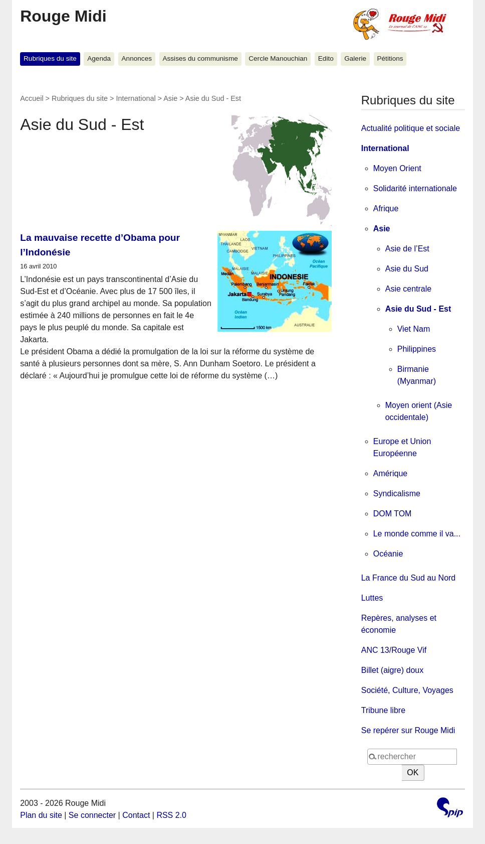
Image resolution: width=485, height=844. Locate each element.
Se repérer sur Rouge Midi (408, 730)
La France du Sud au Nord (408, 578)
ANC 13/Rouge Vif (393, 650)
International (135, 98)
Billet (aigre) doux (392, 670)
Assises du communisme (199, 58)
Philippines (416, 349)
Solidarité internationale (415, 188)
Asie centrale (408, 289)
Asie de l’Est (407, 248)
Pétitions (390, 58)
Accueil (31, 98)
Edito (326, 58)
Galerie (355, 58)
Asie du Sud (406, 268)
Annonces (137, 58)
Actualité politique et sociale (410, 128)
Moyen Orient (397, 168)
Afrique (386, 208)
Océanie (388, 553)
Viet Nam (413, 329)
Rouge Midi (63, 16)
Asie (170, 98)
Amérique (390, 473)
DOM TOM (392, 513)
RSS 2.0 (171, 815)
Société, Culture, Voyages (407, 690)
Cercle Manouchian (278, 58)
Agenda (99, 58)
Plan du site (41, 815)
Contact (136, 815)
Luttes (372, 598)
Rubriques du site (50, 58)
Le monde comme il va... (416, 533)
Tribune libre (383, 710)
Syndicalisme (396, 493)
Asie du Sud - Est (418, 309)
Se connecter (92, 815)
